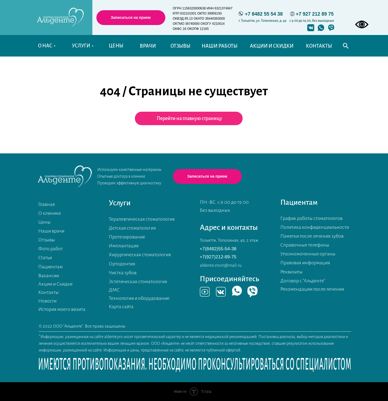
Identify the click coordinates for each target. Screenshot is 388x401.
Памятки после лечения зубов (312, 236)
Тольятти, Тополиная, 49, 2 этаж (229, 240)
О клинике (49, 213)
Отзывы (46, 239)
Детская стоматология (132, 228)
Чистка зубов (123, 272)
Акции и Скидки (55, 284)
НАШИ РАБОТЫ (219, 46)
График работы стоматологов (311, 218)
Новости (47, 301)
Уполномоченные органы (307, 253)
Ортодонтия (122, 263)
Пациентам (50, 266)
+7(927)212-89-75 (218, 256)
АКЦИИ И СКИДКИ (271, 46)
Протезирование (127, 237)
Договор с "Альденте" (302, 280)
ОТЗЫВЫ (180, 46)
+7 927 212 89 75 (315, 14)
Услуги (120, 203)
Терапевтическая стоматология (142, 219)
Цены (44, 222)
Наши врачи (51, 231)
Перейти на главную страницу (189, 118)
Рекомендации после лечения (312, 289)
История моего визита (61, 309)
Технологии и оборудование (139, 298)
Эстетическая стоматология (138, 281)
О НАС (45, 45)
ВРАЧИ (148, 46)
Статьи (45, 257)
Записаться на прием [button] (131, 17)
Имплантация (124, 245)
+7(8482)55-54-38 (218, 248)
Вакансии (48, 275)
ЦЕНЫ (116, 45)
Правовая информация (305, 262)
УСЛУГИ (81, 45)
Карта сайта (121, 306)
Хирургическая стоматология (140, 254)
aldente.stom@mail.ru (221, 265)
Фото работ (50, 248)
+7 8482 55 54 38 (264, 14)
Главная (46, 204)
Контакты (48, 292)
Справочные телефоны (304, 245)
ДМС (114, 290)
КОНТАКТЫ (319, 46)
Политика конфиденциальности (314, 227)
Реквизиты (291, 272)
